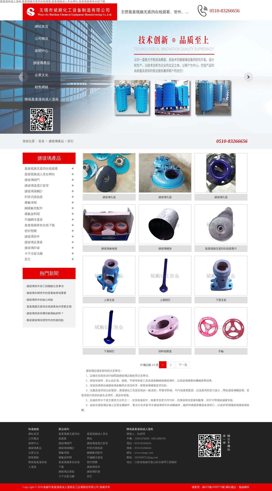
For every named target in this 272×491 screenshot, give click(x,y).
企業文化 (41, 75)
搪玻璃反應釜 (34, 242)
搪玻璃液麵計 (34, 191)
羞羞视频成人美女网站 (40, 174)
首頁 (41, 141)
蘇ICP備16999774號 (213, 487)
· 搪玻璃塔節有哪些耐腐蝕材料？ (44, 313)
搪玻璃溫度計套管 (37, 185)
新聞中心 (41, 51)
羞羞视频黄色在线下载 (40, 225)
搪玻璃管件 (32, 236)
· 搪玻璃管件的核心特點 (39, 299)
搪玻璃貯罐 (32, 247)
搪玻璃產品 (41, 63)
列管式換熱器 (34, 196)
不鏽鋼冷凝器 (34, 219)
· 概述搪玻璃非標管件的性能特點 (44, 320)
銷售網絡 (41, 87)
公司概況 (41, 38)
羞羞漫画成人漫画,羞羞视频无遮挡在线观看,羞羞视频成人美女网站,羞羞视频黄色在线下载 (52, 1)
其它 (70, 141)
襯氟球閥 (31, 202)
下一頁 (183, 364)
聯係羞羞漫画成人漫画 (42, 99)
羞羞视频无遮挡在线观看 (41, 168)
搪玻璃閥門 (32, 179)
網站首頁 (41, 26)
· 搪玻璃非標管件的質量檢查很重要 (45, 293)
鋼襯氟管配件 (34, 208)
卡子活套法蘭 (34, 253)
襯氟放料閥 (32, 213)
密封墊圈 (31, 230)
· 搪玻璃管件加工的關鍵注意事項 (44, 286)
